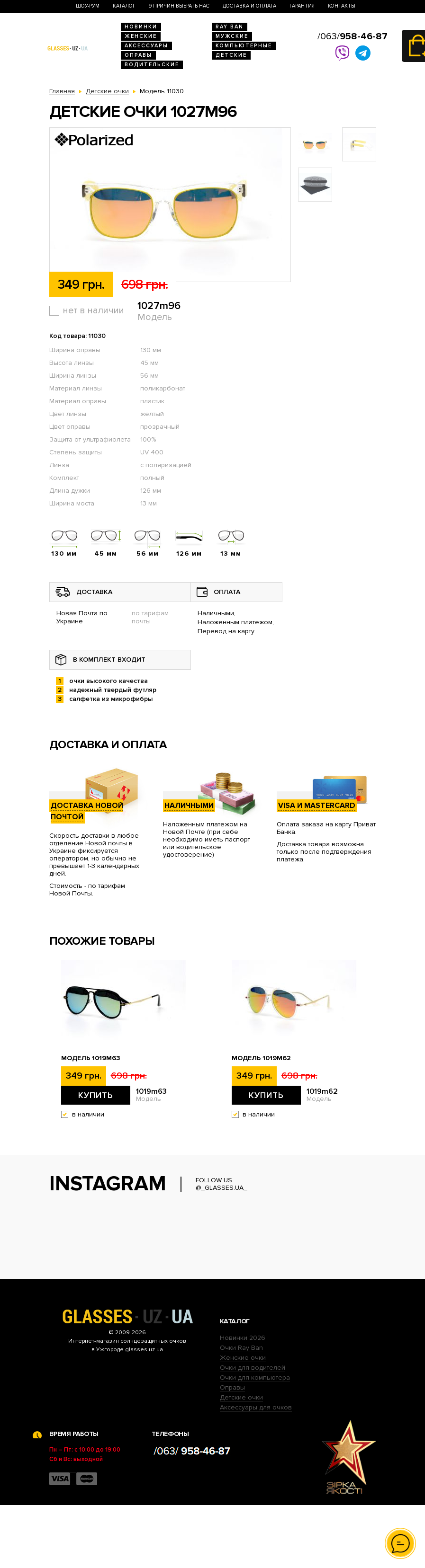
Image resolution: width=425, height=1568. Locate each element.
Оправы (138, 55)
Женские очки (243, 1421)
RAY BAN (230, 27)
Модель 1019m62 (261, 1058)
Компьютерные (244, 46)
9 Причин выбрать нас (179, 6)
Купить (95, 1095)
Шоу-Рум (87, 6)
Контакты (341, 6)
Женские (141, 36)
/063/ (352, 36)
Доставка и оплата (249, 6)
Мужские (232, 36)
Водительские (152, 65)
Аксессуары (146, 46)
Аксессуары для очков (256, 1470)
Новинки (141, 27)
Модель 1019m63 (90, 1058)
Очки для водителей (252, 1430)
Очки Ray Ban (241, 1411)
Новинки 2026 (242, 1401)
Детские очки (241, 1460)
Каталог (124, 6)
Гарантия (302, 6)
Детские (231, 55)
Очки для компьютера (255, 1440)
